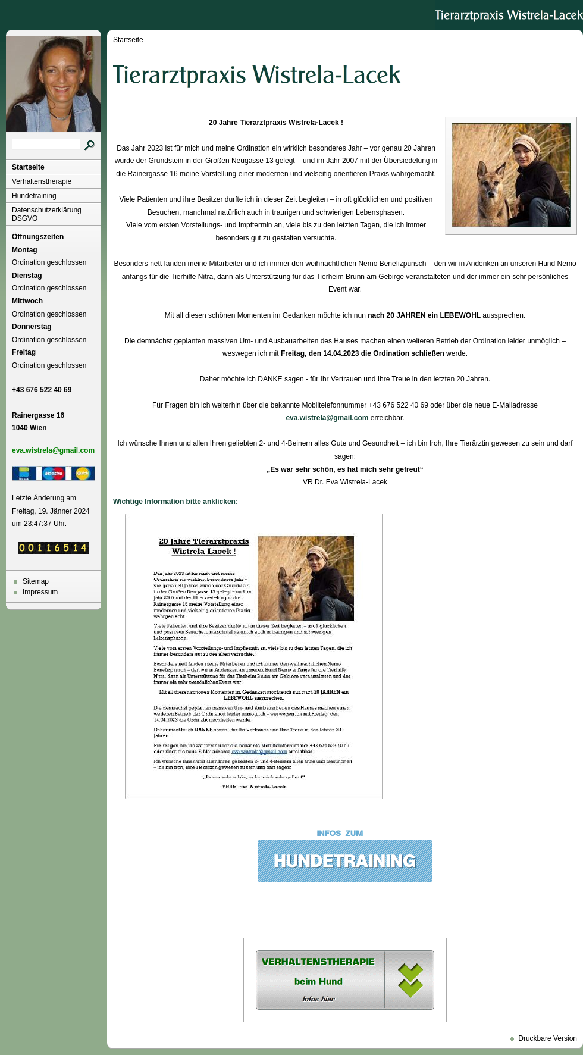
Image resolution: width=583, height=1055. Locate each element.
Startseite (28, 167)
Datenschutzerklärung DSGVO (47, 214)
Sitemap (36, 581)
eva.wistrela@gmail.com (327, 418)
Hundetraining (34, 196)
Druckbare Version (547, 1038)
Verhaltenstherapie (41, 181)
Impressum (40, 592)
